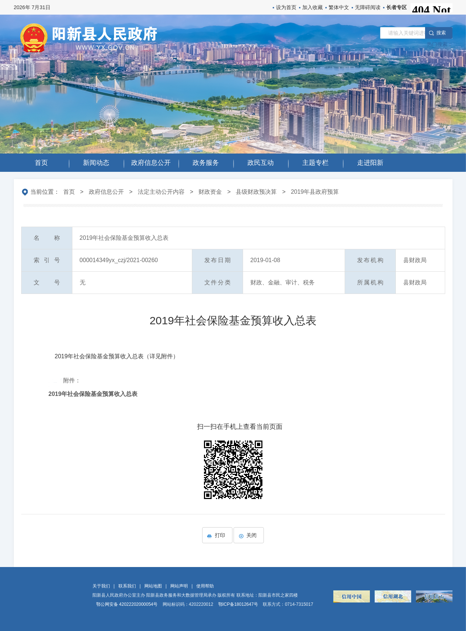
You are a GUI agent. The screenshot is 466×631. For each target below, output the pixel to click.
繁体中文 (339, 7)
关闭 (248, 535)
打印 (217, 535)
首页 (69, 192)
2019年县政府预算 (315, 192)
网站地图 (153, 586)
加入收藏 (312, 7)
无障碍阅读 (367, 7)
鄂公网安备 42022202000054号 (127, 604)
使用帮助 (205, 586)
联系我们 (127, 586)
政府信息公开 (106, 192)
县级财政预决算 (256, 192)
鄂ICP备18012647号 (238, 604)
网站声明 (179, 586)
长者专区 (396, 7)
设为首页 (286, 7)
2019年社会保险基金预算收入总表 (93, 394)
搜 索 (440, 32)
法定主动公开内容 (161, 192)
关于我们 (101, 586)
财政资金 (210, 192)
